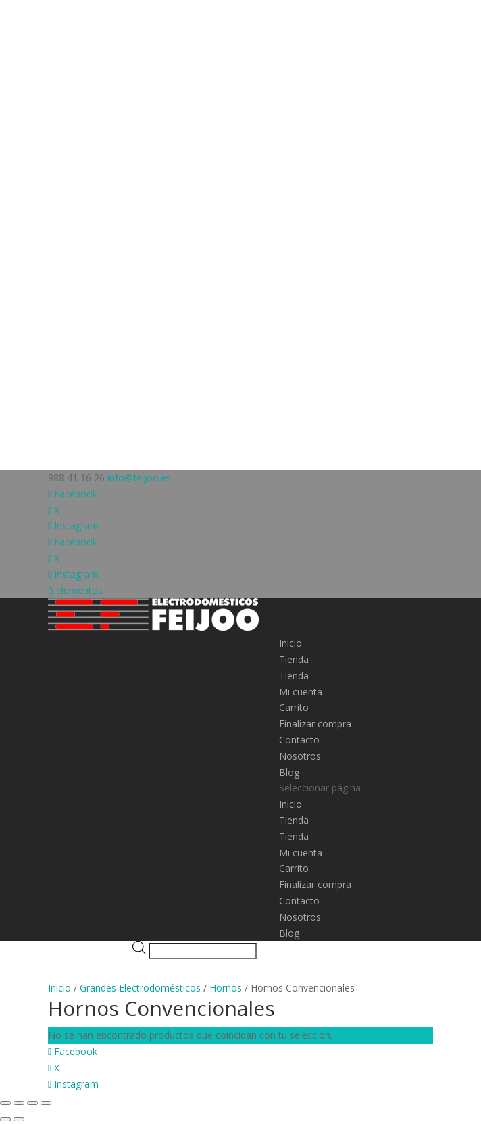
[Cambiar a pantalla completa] (19, 1103)
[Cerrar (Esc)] (46, 1103)
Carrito (294, 707)
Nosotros (300, 756)
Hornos (225, 987)
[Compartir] (32, 1103)
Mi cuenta (300, 691)
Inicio (290, 643)
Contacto (299, 739)
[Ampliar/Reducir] (5, 1103)
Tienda (294, 659)
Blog (289, 772)
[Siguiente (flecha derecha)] (19, 1119)
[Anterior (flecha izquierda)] (5, 1119)
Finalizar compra (315, 723)
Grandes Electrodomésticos (140, 987)
